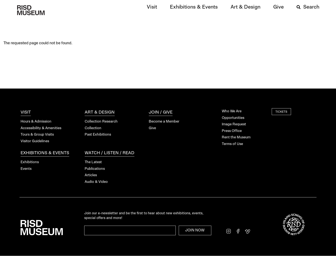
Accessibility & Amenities (41, 128)
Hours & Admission (36, 121)
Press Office (232, 131)
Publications (95, 168)
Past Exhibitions (98, 134)
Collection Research (101, 121)
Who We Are (232, 111)
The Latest (93, 162)
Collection (93, 128)
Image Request (234, 124)
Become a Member (164, 121)
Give (152, 128)
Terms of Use (232, 144)
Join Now (195, 230)
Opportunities (233, 118)
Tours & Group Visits (37, 134)
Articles (91, 175)
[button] (152, 7)
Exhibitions (30, 162)
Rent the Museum (236, 137)
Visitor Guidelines (35, 141)
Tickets (281, 112)
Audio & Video (96, 181)
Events (26, 168)
